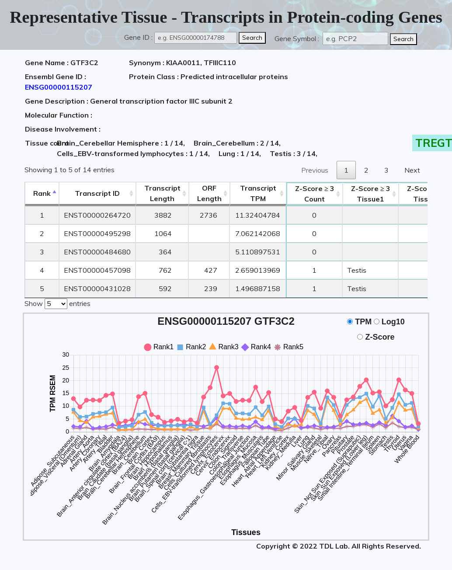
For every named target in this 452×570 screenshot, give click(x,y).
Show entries (57, 303)
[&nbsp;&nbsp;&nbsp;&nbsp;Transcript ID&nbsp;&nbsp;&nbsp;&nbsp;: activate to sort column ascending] (97, 193)
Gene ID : (138, 37)
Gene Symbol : (298, 38)
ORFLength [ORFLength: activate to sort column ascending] (209, 193)
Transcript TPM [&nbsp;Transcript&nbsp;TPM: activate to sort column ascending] (258, 193)
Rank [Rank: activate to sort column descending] (42, 193)
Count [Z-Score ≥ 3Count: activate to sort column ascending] (314, 193)
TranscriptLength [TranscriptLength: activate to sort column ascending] (162, 193)
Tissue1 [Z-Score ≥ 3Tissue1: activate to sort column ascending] (370, 193)
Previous (314, 170)
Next (412, 170)
